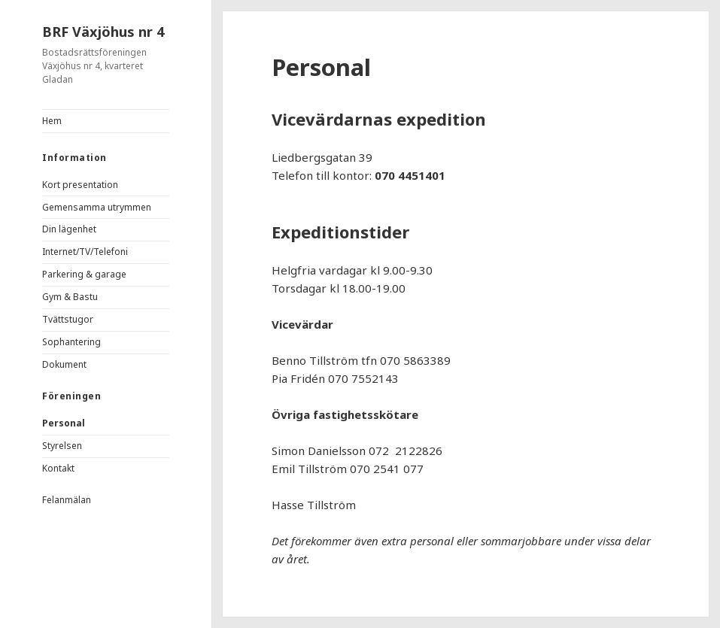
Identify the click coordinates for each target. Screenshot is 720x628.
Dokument (64, 364)
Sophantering (71, 341)
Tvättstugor (67, 319)
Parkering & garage (84, 274)
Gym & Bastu (70, 296)
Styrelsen (62, 445)
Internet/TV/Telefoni (85, 251)
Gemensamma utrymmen (96, 207)
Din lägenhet (69, 229)
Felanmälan (66, 499)
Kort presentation (80, 184)
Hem (52, 120)
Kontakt (58, 468)
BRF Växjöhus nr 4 (103, 32)
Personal (63, 423)
